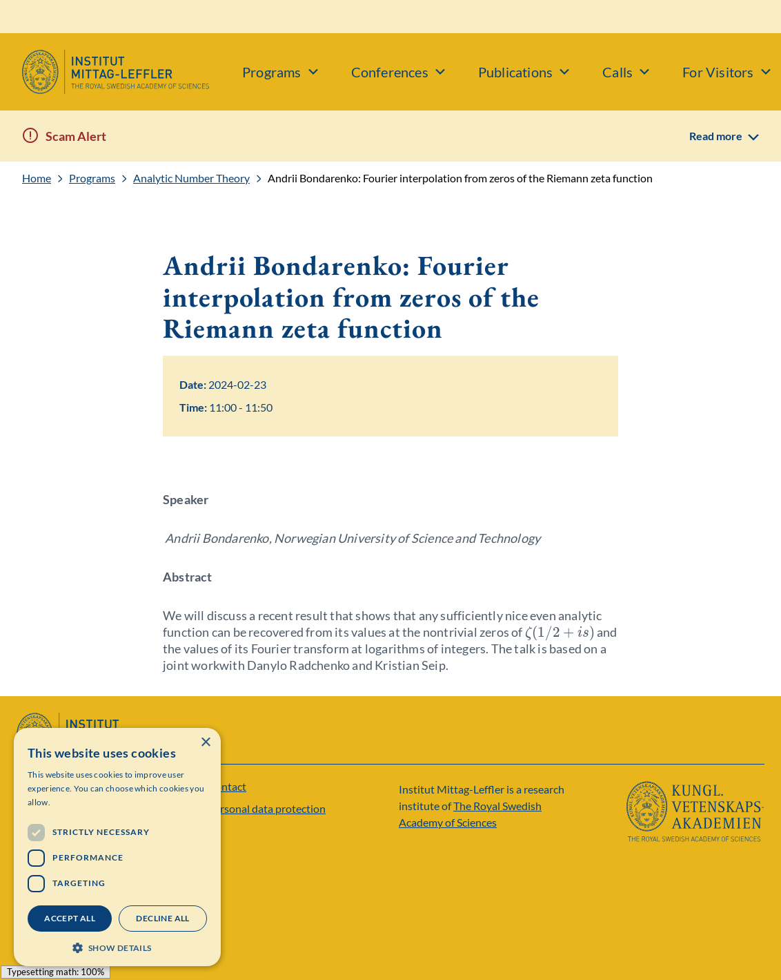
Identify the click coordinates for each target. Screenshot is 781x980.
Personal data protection (267, 808)
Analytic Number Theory (191, 178)
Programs (92, 178)
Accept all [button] (69, 918)
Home (36, 178)
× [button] (205, 743)
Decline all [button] (162, 918)
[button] (117, 946)
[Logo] (104, 72)
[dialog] (117, 847)
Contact (227, 786)
